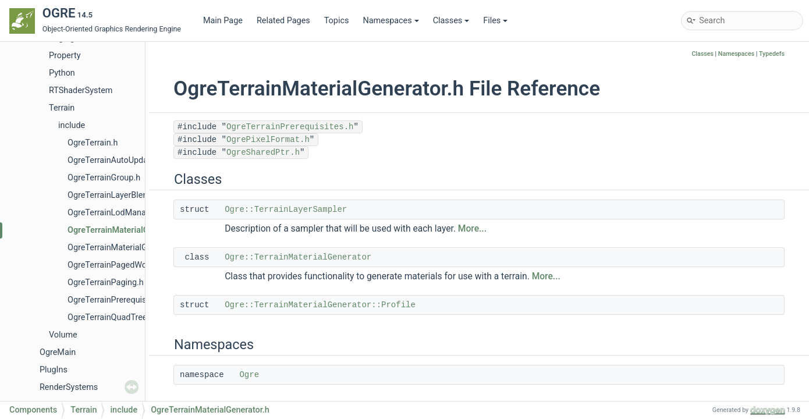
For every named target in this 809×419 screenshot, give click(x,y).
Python (62, 73)
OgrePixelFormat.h (268, 139)
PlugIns (54, 370)
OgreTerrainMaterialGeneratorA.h (129, 248)
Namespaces (390, 21)
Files (495, 21)
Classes (451, 21)
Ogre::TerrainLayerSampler (286, 209)
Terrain (61, 108)
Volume (63, 335)
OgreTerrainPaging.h (106, 282)
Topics (336, 21)
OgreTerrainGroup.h (104, 178)
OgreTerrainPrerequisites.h (117, 300)
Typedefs (772, 54)
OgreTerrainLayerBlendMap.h (122, 195)
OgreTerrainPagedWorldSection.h (129, 265)
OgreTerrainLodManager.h (116, 213)
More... (472, 228)
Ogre (249, 374)
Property (64, 56)
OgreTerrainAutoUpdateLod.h (122, 160)
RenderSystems (69, 387)
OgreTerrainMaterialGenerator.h (127, 230)
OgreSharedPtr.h (263, 152)
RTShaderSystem (80, 90)
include (71, 125)
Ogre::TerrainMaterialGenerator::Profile (320, 305)
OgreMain (58, 352)
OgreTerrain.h (93, 143)
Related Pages (283, 21)
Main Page (223, 21)
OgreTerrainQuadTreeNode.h (120, 317)
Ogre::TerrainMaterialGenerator (298, 257)
